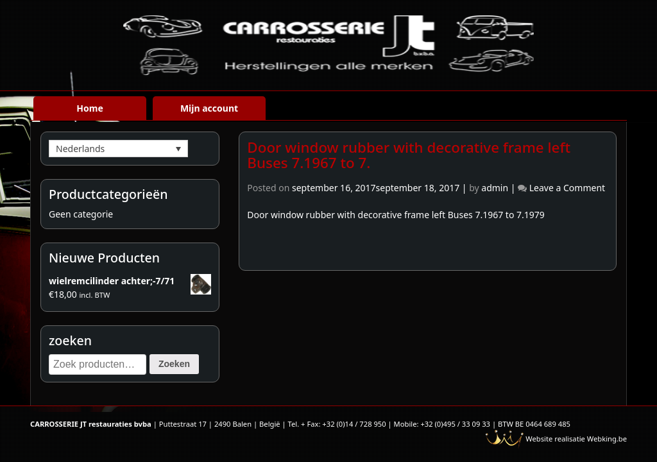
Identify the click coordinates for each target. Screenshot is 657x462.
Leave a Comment (567, 188)
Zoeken (174, 364)
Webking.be (607, 438)
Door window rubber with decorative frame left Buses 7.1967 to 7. (408, 155)
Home (89, 108)
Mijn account (209, 108)
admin (494, 188)
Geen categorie (81, 214)
